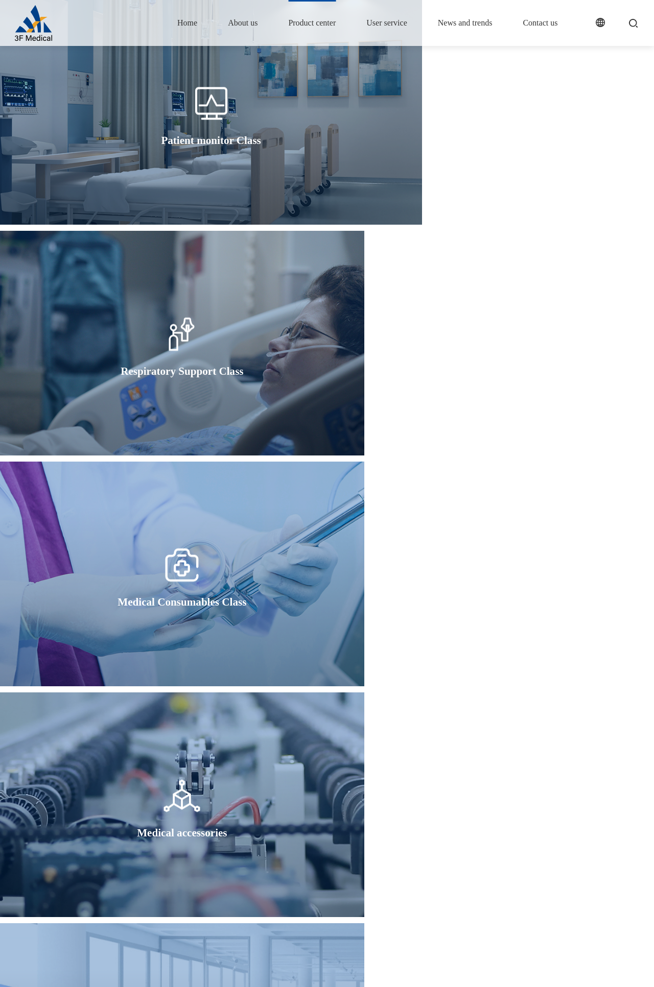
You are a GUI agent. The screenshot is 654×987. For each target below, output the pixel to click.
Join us (517, 845)
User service (386, 22)
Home (187, 22)
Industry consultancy (455, 845)
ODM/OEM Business (289, 883)
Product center (312, 22)
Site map (565, 968)
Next (369, 719)
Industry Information (455, 828)
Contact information (536, 828)
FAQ (366, 845)
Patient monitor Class (289, 828)
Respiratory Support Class (295, 845)
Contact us (540, 22)
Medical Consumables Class (298, 861)
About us (243, 22)
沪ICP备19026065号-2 (225, 968)
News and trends (465, 22)
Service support (381, 828)
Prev (285, 719)
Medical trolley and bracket (297, 900)
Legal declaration (616, 968)
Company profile (213, 828)
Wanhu (308, 968)
